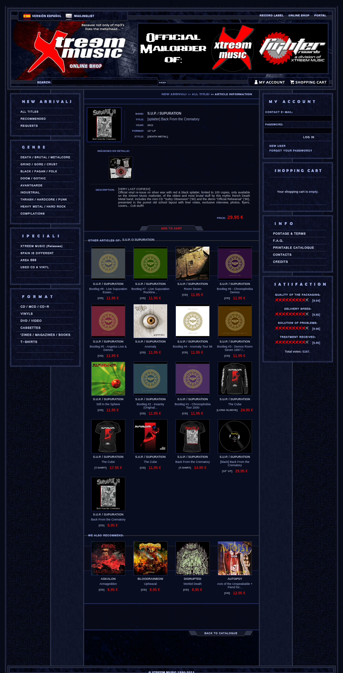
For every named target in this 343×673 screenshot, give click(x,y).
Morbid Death (193, 584)
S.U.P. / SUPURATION (108, 284)
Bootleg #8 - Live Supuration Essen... (108, 290)
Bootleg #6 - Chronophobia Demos (235, 290)
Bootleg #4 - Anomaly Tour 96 (192, 346)
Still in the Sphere (108, 404)
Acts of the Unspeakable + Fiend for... (234, 585)
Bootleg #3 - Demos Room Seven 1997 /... (235, 348)
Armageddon (108, 584)
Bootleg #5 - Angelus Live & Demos (108, 348)
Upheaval (150, 584)
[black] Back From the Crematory (234, 463)
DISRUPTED (192, 578)
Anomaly (150, 346)
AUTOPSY (234, 578)
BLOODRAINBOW (150, 578)
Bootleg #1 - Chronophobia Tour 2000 (193, 406)
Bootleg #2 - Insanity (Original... (150, 406)
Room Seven (192, 289)
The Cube (235, 404)
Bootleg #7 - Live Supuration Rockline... (150, 290)
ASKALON (108, 578)
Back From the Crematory (192, 462)
